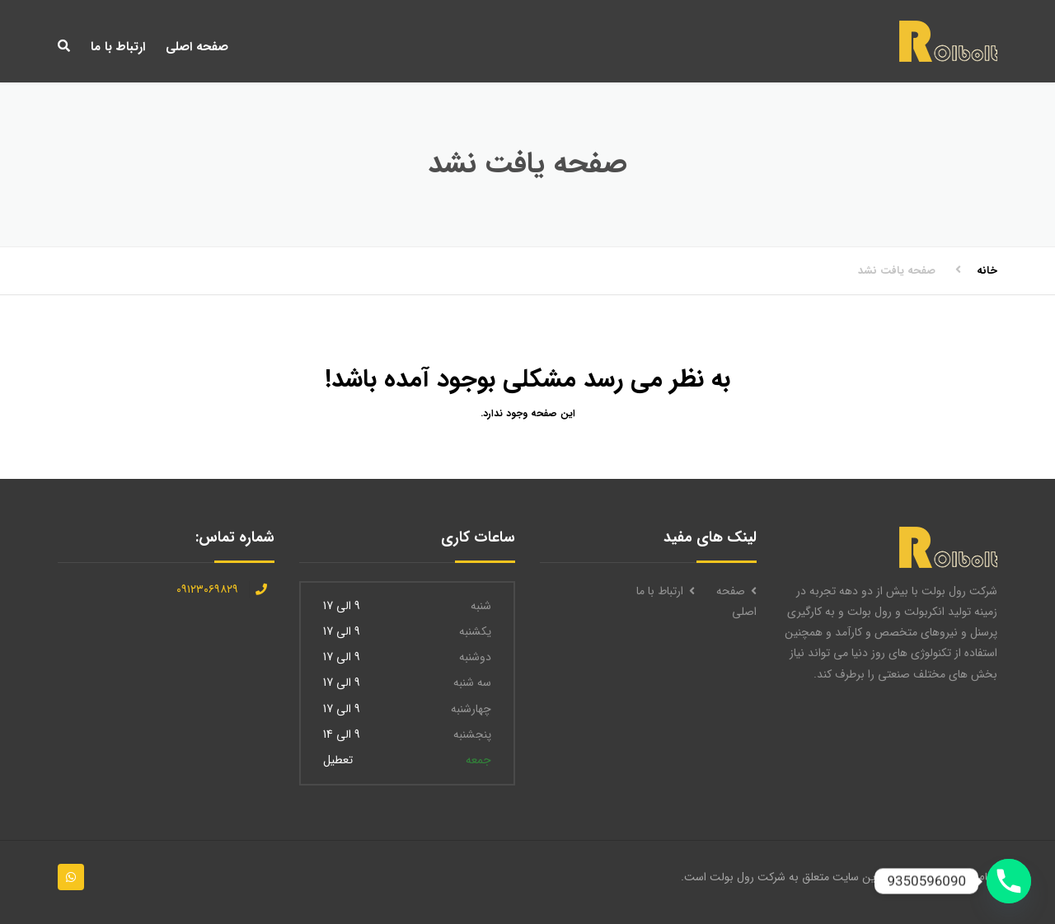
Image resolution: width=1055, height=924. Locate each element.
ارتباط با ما (118, 47)
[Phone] (1009, 881)
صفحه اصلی (197, 47)
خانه (987, 270)
